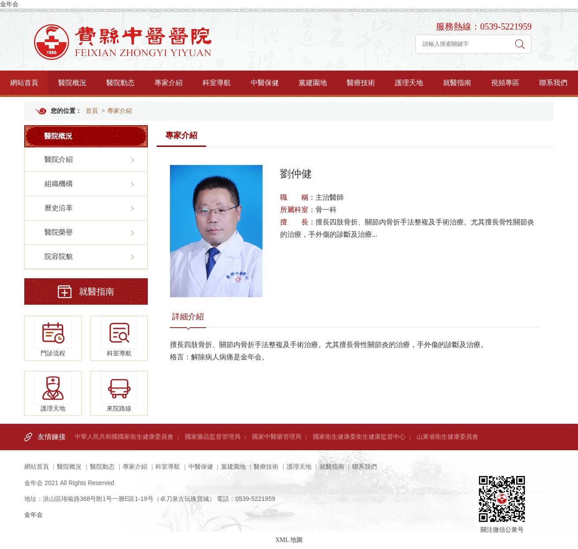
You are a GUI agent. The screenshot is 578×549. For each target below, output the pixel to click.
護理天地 (409, 82)
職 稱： (297, 197)
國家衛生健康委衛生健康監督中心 (359, 436)
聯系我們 (553, 82)
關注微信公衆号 (502, 490)
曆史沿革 (59, 208)
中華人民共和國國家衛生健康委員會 (124, 436)
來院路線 (119, 391)
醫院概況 (72, 82)
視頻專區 (505, 82)
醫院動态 (120, 82)
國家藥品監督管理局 (212, 436)
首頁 (92, 111)
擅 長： (297, 222)
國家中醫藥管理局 (276, 436)
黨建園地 (313, 82)
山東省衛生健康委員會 (447, 436)
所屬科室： (297, 209)
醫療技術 (361, 82)
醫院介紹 (59, 159)
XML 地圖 (289, 540)
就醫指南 (457, 82)
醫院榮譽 (59, 232)
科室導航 (217, 82)
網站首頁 (24, 82)
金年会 (9, 4)
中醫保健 (265, 82)
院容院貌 (59, 256)
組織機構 (59, 183)
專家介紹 (168, 82)
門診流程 (52, 336)
